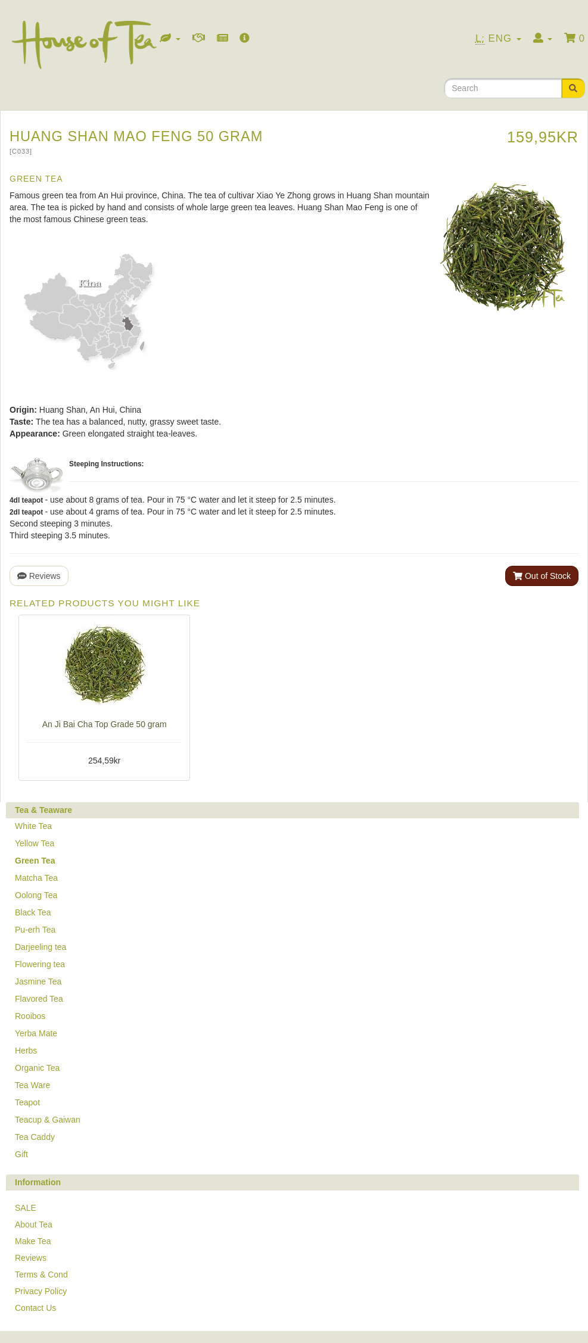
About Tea (33, 1224)
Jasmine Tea (38, 981)
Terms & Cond (41, 1274)
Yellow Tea (34, 843)
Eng (498, 39)
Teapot (27, 1102)
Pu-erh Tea (35, 929)
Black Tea (33, 912)
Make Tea (33, 1241)
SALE (25, 1208)
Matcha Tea (36, 878)
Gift (21, 1154)
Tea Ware (32, 1085)
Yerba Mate (36, 1033)
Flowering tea (40, 964)
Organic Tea (37, 1068)
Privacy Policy (41, 1291)
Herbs (26, 1050)
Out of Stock (542, 576)
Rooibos (30, 1016)
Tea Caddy (35, 1137)
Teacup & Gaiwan (47, 1119)
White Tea (33, 826)
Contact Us (35, 1308)
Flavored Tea (39, 999)
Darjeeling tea (40, 947)
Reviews (39, 576)
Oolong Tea (36, 895)
